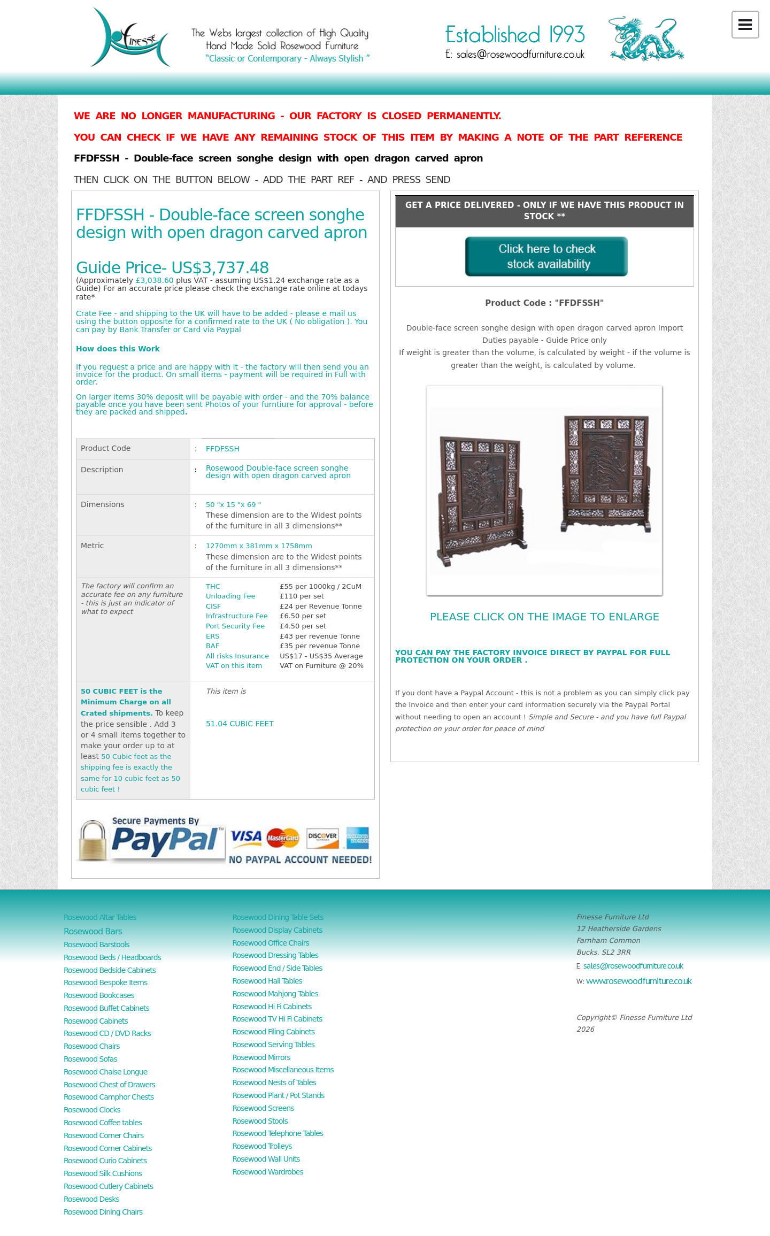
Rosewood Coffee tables (103, 1122)
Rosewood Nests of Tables (275, 1082)
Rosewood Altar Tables (100, 917)
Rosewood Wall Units (266, 1159)
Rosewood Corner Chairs (103, 1135)
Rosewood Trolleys (262, 1146)
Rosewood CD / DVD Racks (107, 1033)
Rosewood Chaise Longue (105, 1072)
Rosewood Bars (93, 931)
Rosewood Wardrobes (268, 1172)
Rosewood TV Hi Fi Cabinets (277, 1019)
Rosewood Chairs (92, 1046)
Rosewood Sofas (90, 1059)
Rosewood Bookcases (99, 995)
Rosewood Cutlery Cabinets (108, 1186)
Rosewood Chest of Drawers (109, 1084)
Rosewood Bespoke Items (105, 982)
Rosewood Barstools (96, 944)
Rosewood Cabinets (96, 1021)
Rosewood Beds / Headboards (112, 957)
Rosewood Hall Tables (267, 981)
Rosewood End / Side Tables (277, 968)
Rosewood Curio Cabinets (105, 1160)
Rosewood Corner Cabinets (107, 1148)
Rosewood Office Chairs (271, 943)
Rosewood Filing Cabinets (274, 1031)
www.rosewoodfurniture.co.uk (638, 980)
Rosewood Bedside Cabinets (110, 970)
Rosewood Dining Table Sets (278, 917)
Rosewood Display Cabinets (277, 930)
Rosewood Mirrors (261, 1057)
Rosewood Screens (263, 1108)
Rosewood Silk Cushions (103, 1173)
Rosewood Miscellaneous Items (283, 1069)
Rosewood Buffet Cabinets (106, 1008)
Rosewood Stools (260, 1121)
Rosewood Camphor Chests (108, 1097)
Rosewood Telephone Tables (278, 1133)
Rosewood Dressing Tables (276, 955)
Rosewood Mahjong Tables (275, 993)
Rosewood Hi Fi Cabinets (272, 1006)
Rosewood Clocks (92, 1110)
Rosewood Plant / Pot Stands (279, 1095)
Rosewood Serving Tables (274, 1044)
